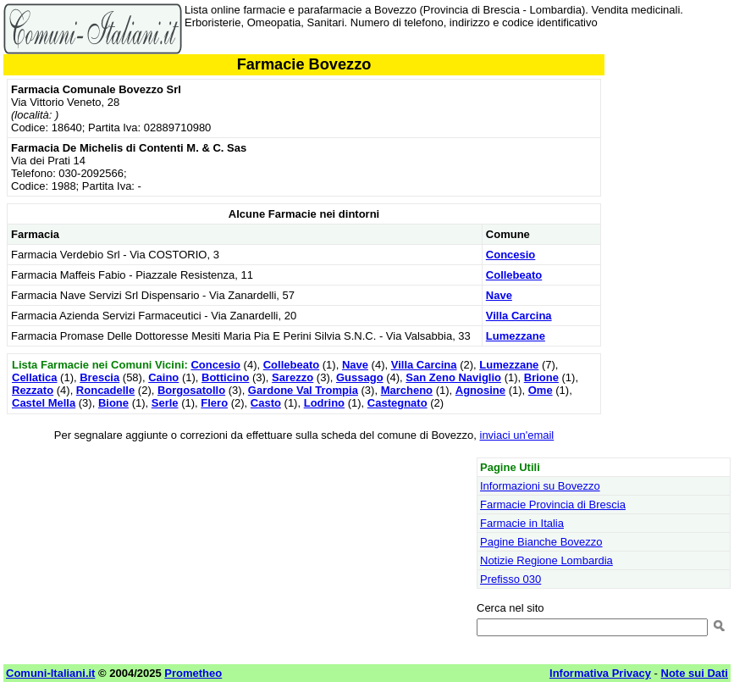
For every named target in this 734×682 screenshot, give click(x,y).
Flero (214, 402)
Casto (266, 402)
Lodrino (324, 402)
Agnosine (480, 390)
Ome (540, 390)
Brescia (99, 377)
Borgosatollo (191, 390)
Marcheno (407, 390)
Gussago (360, 377)
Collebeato (514, 275)
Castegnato (397, 402)
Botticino (225, 377)
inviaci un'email (517, 435)
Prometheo (193, 673)
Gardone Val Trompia (303, 390)
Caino (163, 377)
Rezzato (32, 390)
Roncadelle (105, 390)
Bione (113, 402)
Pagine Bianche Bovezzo (541, 541)
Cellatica (34, 377)
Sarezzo (292, 377)
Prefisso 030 (510, 579)
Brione (541, 377)
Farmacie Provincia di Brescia (553, 504)
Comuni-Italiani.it (50, 673)
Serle (165, 402)
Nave (499, 295)
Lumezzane (515, 336)
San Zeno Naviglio (453, 377)
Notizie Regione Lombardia (546, 560)
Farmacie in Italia (522, 523)
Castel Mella (43, 402)
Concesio (511, 254)
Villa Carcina (519, 315)
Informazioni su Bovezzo (540, 486)
